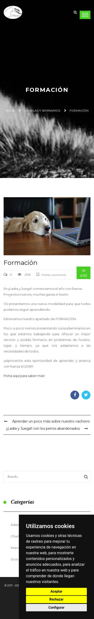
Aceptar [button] (57, 591)
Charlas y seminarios (42, 110)
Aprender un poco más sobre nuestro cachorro (47, 421)
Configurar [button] (56, 607)
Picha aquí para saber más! (24, 376)
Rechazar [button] (56, 599)
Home (10, 110)
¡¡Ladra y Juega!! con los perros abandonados (47, 428)
